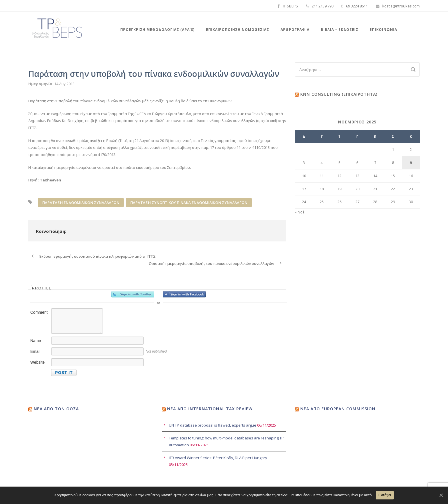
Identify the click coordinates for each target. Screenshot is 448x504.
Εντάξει (385, 495)
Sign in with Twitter (132, 294)
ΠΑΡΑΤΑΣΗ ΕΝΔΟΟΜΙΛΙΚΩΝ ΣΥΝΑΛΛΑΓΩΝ (80, 202)
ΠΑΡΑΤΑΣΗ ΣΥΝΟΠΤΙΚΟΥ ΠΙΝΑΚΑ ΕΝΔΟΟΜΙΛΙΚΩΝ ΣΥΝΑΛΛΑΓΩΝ (188, 202)
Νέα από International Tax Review (210, 408)
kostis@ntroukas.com (401, 6)
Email (35, 351)
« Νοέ (300, 212)
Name (35, 340)
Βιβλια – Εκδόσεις (339, 29)
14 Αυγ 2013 (64, 83)
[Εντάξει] (441, 495)
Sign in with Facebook (184, 294)
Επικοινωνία (383, 29)
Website (37, 362)
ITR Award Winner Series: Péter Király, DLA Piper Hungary (218, 457)
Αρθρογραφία (295, 29)
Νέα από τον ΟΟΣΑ (56, 408)
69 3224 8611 (357, 6)
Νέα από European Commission (337, 408)
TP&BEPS (290, 6)
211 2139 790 (322, 6)
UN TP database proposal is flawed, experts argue (212, 425)
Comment (39, 312)
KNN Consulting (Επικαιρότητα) (338, 94)
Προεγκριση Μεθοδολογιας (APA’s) (157, 29)
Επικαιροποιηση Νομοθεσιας (237, 29)
